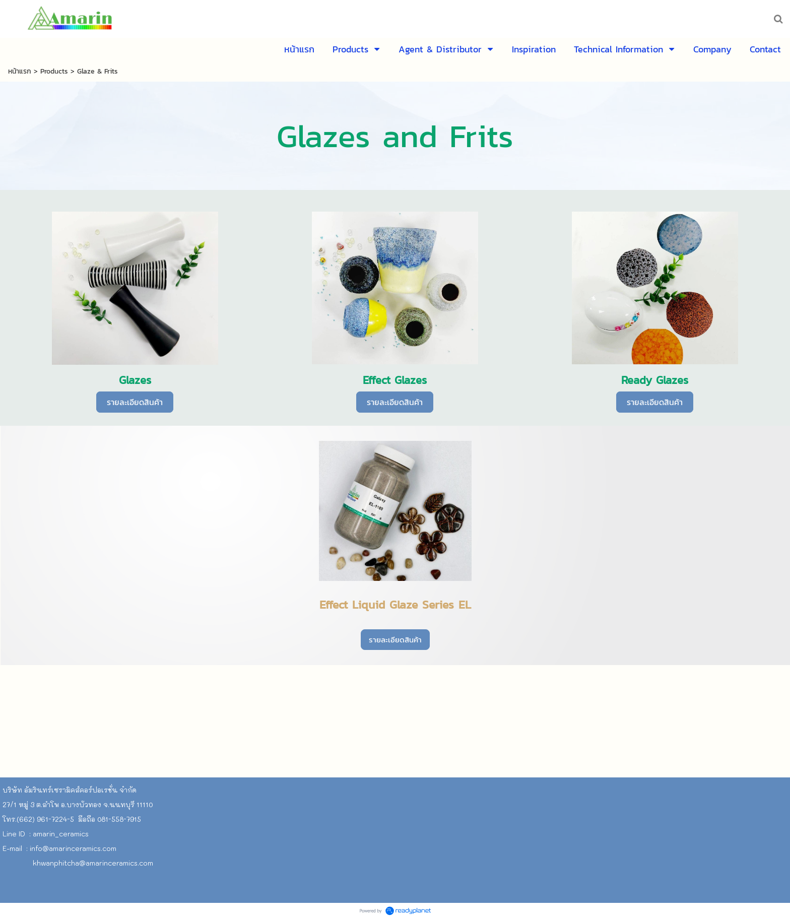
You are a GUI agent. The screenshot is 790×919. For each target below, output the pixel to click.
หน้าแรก (19, 71)
